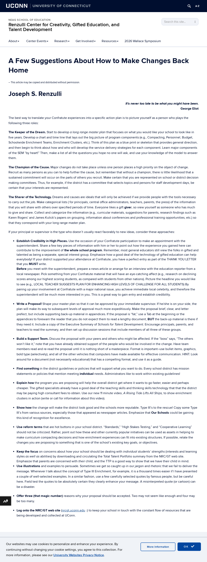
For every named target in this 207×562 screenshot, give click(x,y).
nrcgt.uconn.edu (74, 510)
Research (62, 41)
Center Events (37, 41)
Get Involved (86, 41)
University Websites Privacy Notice (78, 555)
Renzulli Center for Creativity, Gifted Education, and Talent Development (63, 27)
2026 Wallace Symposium (143, 41)
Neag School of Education (29, 20)
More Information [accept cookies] (158, 546)
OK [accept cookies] (189, 546)
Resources (110, 41)
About (13, 41)
